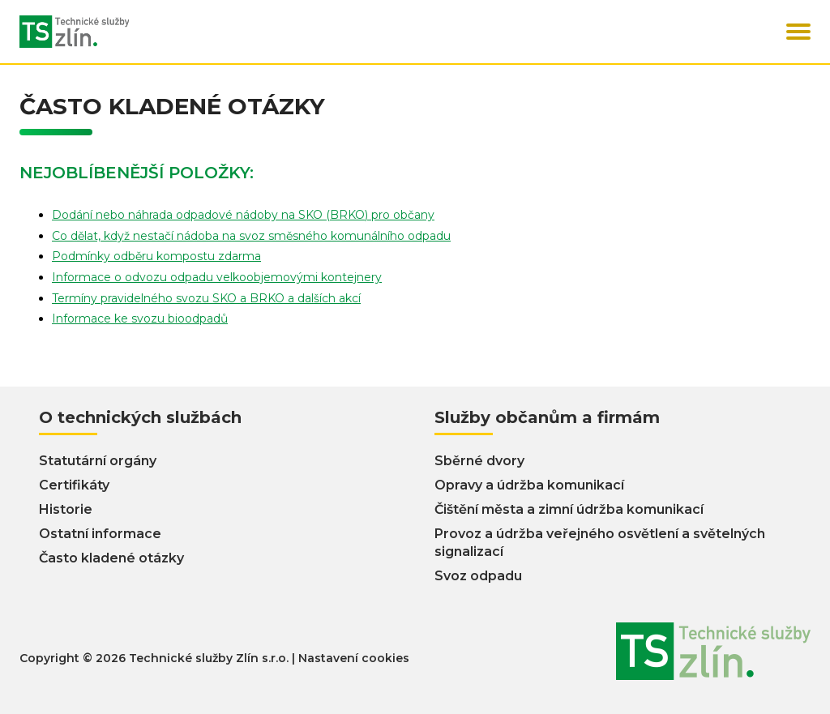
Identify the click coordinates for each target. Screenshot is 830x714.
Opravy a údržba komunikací (529, 485)
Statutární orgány (97, 460)
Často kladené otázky (111, 558)
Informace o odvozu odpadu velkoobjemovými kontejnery (217, 277)
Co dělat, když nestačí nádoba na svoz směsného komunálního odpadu (251, 236)
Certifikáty (74, 485)
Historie (65, 509)
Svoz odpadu (478, 576)
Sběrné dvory (479, 460)
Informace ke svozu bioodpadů (140, 318)
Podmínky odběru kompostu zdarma (156, 256)
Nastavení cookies (353, 658)
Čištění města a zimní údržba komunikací (569, 509)
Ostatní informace (100, 533)
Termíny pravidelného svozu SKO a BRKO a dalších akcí (206, 298)
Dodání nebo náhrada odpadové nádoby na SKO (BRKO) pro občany (243, 214)
